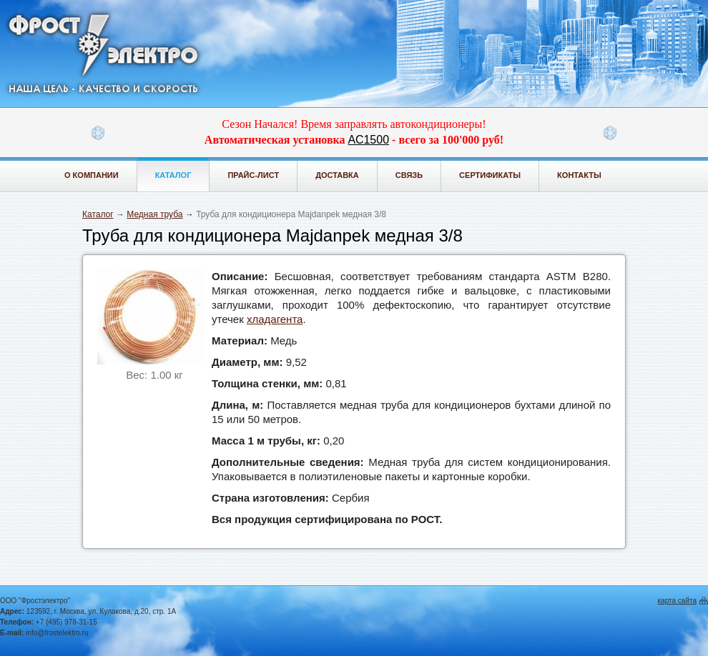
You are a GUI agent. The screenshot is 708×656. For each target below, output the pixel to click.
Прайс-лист (253, 175)
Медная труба (154, 214)
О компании (91, 175)
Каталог (173, 175)
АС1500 (368, 140)
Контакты (579, 175)
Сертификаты (490, 175)
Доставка (337, 175)
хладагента (275, 319)
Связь (409, 175)
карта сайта (677, 601)
